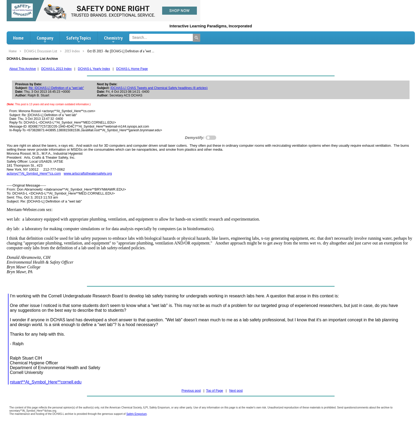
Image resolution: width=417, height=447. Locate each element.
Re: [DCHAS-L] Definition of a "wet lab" (56, 88)
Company (45, 39)
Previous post (191, 391)
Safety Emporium (136, 413)
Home (18, 38)
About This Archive (22, 69)
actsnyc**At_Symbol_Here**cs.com (34, 173)
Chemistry (113, 39)
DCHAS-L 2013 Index (56, 69)
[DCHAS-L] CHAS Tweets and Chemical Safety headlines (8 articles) (158, 88)
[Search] (196, 38)
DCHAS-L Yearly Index (94, 69)
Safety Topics (78, 39)
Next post (236, 391)
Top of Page (214, 391)
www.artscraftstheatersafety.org (88, 173)
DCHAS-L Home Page (132, 69)
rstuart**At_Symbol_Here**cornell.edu (45, 382)
